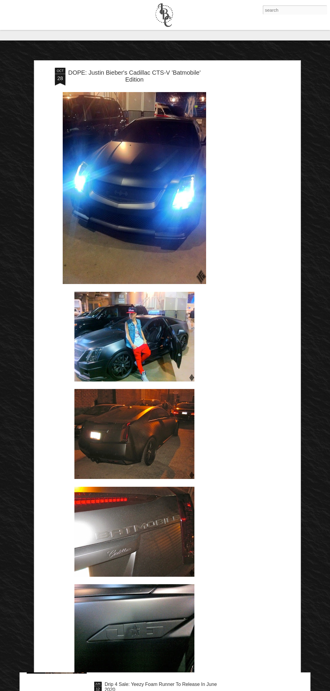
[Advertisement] (247, 129)
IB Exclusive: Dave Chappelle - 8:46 (143, 616)
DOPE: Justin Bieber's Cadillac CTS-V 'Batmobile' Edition (134, 42)
